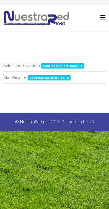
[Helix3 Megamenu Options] (103, 17)
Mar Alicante (14, 77)
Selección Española (21, 65)
